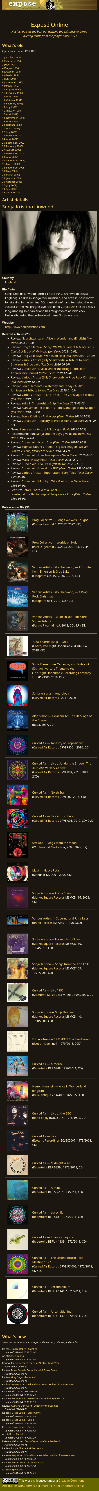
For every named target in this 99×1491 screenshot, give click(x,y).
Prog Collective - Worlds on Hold (43, 356)
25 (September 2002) (13, 142)
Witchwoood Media (46, 847)
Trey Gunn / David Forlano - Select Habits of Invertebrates (43, 1384)
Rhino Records (43, 923)
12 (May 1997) (10, 96)
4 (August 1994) (10, 68)
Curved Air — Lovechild (48, 1212)
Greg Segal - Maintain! (23, 1377)
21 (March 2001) (11, 128)
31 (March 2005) (11, 164)
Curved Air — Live (44, 1136)
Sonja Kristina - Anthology (39, 416)
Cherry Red (40, 646)
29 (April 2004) (10, 157)
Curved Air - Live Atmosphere (41, 455)
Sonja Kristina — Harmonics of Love (56, 939)
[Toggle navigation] (11, 14)
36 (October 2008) (12, 181)
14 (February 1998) (12, 103)
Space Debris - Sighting (24, 1348)
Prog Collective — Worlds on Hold (55, 542)
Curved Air (67, 307)
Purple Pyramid (43, 524)
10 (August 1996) (11, 89)
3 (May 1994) (9, 64)
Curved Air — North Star (48, 792)
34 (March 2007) (11, 174)
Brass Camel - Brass (22, 1427)
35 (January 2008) (11, 178)
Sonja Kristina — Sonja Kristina (53, 1012)
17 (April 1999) (10, 114)
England (10, 282)
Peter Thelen (48, 373)
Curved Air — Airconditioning (51, 1311)
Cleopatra (39, 576)
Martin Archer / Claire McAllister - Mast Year (35, 1363)
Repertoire (40, 1068)
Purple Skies (16, 1469)
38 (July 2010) (9, 189)
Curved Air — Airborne (47, 1064)
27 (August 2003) (11, 149)
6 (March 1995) (10, 75)
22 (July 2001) (9, 132)
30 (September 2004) (13, 160)
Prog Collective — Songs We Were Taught (60, 520)
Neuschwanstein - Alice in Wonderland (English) (54, 338)
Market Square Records (49, 897)
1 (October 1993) (11, 57)
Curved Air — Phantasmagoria (52, 1237)
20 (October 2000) (12, 124)
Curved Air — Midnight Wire (51, 1163)
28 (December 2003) (13, 153)
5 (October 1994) (11, 71)
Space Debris (16, 1356)
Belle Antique (42, 1095)
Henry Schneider (43, 451)
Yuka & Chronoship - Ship (39, 403)
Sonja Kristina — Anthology (50, 693)
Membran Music (44, 995)
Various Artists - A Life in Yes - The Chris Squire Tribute (58, 395)
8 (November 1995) (12, 82)
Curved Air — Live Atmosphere (52, 816)
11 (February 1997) (12, 93)
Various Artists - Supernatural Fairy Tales (49, 473)
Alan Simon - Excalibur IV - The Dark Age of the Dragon (58, 408)
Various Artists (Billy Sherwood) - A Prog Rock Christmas (59, 377)
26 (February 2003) (12, 146)
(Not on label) (42, 1044)
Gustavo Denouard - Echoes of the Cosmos (34, 1405)
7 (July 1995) (9, 78)
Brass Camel (16, 1434)
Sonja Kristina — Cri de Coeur (52, 893)
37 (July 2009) (9, 185)
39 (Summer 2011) (12, 192)
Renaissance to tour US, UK (38, 429)
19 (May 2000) (10, 121)
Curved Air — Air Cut (46, 1188)
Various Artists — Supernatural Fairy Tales (60, 918)
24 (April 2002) (10, 139)
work (28, 1481)
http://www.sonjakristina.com (25, 327)
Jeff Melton (60, 464)
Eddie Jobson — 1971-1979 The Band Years (61, 1039)
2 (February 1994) (11, 61)
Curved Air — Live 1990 (47, 990)
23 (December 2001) (13, 135)
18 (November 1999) (13, 117)
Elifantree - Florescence (24, 1391)
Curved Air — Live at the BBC (51, 1113)
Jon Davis (55, 351)
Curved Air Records (46, 698)
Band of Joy (40, 1118)
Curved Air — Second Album (51, 1287)
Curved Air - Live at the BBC (40, 468)
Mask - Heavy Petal (34, 460)
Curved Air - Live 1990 (36, 464)
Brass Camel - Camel (23, 1419)
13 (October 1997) (12, 100)
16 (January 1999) (11, 110)
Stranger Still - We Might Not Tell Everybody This (38, 1398)
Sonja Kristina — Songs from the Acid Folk (60, 964)
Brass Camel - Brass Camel (26, 1412)
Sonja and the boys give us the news (60, 434)
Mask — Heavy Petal (46, 870)
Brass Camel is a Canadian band (42, 1441)
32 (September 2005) (13, 167)
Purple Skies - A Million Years (27, 1448)
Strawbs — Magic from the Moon (54, 843)
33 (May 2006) (10, 171)
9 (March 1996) (10, 85)
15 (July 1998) (9, 107)
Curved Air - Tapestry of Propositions (46, 421)
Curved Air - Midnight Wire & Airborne (47, 481)
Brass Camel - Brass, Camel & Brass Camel (34, 1370)
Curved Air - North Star (37, 442)
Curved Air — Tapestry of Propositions (57, 743)
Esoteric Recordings (46, 1140)
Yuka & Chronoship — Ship (50, 642)
